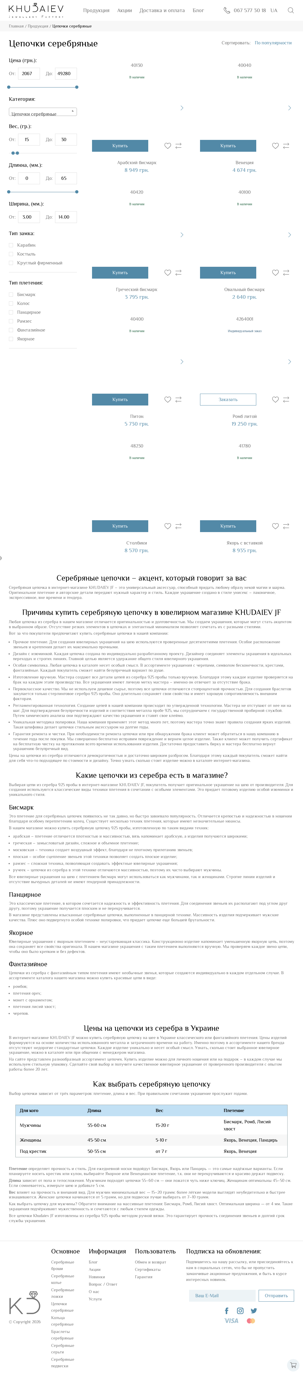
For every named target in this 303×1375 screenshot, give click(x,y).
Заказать (228, 399)
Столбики (136, 543)
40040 (244, 65)
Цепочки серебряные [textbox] (34, 114)
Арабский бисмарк (137, 162)
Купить (120, 145)
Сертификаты (148, 1269)
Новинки (97, 1276)
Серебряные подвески (62, 1362)
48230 (136, 446)
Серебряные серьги (62, 1348)
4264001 (244, 319)
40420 (136, 192)
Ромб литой (245, 416)
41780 (245, 446)
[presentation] (182, 108)
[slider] (8, 87)
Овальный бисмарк (244, 289)
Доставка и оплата (162, 10)
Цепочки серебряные (62, 1307)
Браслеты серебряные (62, 1334)
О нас (94, 1291)
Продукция (96, 10)
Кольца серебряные (62, 1320)
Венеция (245, 162)
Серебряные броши (62, 1265)
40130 (137, 65)
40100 (244, 192)
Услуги (95, 1299)
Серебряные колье (62, 1279)
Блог (198, 10)
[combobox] (43, 112)
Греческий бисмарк (136, 289)
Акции (124, 10)
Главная (16, 26)
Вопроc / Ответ (103, 1284)
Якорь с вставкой (245, 543)
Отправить (276, 1295)
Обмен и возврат (150, 1262)
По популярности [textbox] (273, 43)
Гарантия (143, 1276)
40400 (137, 319)
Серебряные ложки (62, 1293)
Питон (137, 416)
